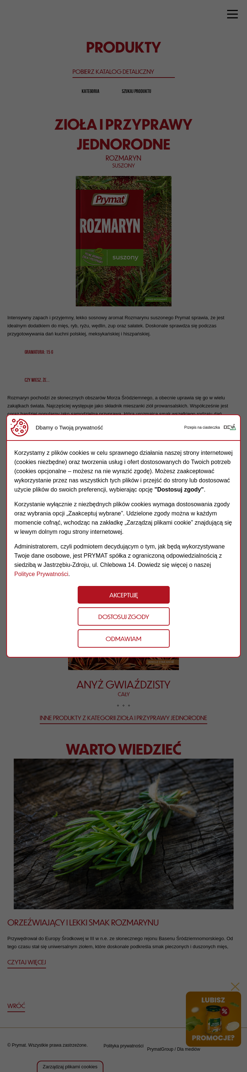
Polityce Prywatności (41, 574)
